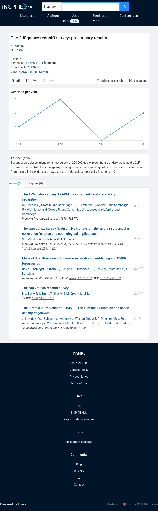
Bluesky (79, 471)
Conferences (128, 16)
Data (65, 21)
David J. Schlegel (33, 269)
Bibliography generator (79, 441)
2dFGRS (33, 67)
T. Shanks (56, 293)
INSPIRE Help (78, 412)
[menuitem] (150, 6)
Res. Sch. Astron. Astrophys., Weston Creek (65, 318)
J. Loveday (93, 209)
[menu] (144, 6)
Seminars (99, 16)
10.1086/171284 (76, 327)
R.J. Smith (42, 293)
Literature (27, 16)
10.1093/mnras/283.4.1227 (39, 248)
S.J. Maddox (30, 205)
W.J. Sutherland (37, 209)
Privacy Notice (79, 376)
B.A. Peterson (104, 318)
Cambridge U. (66, 205)
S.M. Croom (71, 293)
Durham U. (52, 269)
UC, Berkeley (98, 269)
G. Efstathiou (86, 205)
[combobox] (91, 6)
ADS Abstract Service (35, 72)
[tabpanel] (79, 264)
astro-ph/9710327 (80, 278)
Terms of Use (79, 383)
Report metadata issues (79, 419)
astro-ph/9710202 (43, 298)
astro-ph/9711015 (31, 62)
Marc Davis (116, 269)
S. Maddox (17, 46)
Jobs (75, 16)
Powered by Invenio (14, 504)
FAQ (78, 405)
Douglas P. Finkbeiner (75, 269)
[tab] (21, 183)
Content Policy (79, 369)
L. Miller (85, 293)
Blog (79, 464)
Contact (79, 484)
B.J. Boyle (28, 293)
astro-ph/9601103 (105, 244)
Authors (53, 16)
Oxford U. (46, 205)
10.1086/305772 (110, 278)
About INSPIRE (79, 363)
